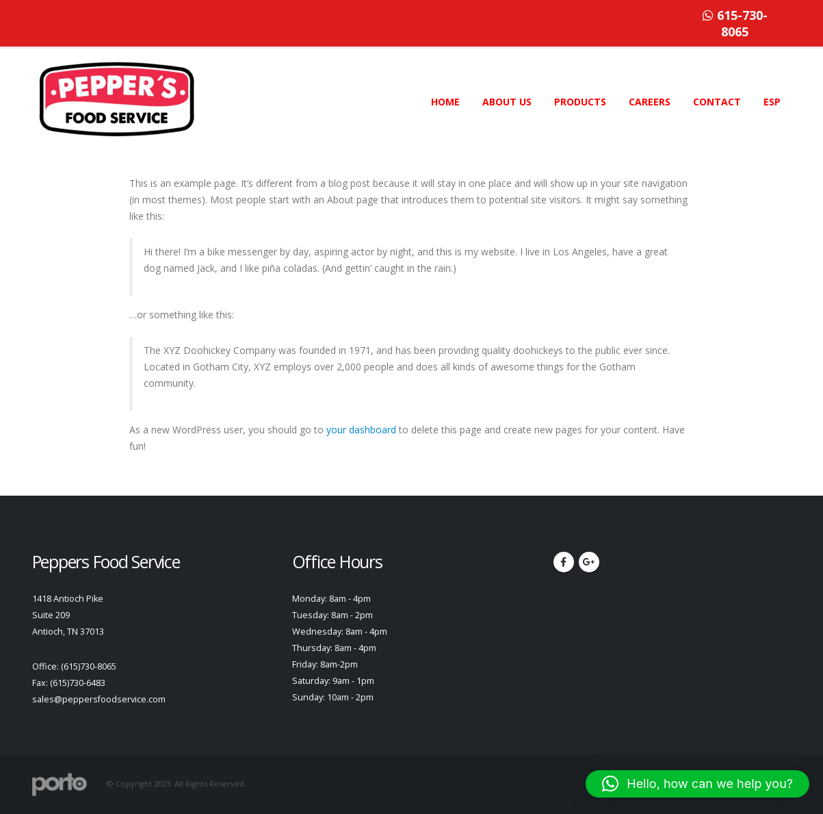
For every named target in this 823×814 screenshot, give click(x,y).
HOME (445, 101)
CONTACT (717, 101)
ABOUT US (507, 101)
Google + (589, 562)
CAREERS (649, 101)
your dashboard (361, 429)
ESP (772, 101)
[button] (697, 784)
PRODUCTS (580, 101)
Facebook (563, 562)
